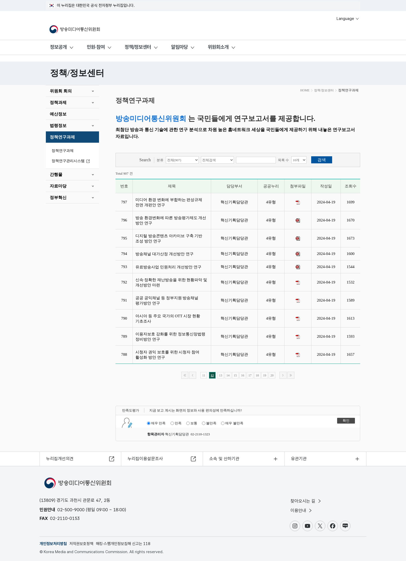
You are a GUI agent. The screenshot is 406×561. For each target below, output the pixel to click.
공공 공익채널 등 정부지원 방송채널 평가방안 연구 (166, 300)
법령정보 (58, 125)
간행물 (56, 174)
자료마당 (58, 186)
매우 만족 (156, 423)
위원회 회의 (61, 91)
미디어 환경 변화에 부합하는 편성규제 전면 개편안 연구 (168, 202)
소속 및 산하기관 (224, 458)
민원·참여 (96, 47)
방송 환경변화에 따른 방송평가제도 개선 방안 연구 (170, 220)
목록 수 (283, 160)
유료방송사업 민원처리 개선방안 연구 (169, 267)
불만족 (209, 423)
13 (220, 375)
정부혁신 (58, 197)
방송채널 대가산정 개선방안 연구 (165, 254)
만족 (176, 423)
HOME (304, 90)
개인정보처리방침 (53, 543)
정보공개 (58, 47)
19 (264, 375)
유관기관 (299, 458)
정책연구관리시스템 (71, 161)
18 (257, 375)
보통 (191, 423)
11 (203, 375)
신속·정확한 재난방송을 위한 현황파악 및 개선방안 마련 (171, 282)
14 (227, 375)
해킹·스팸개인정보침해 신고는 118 (123, 543)
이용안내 (301, 510)
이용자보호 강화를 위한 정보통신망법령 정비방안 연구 (170, 336)
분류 (160, 160)
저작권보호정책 (81, 543)
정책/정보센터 (138, 47)
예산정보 (58, 114)
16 (242, 375)
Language (348, 18)
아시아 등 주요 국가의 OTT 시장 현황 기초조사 (167, 318)
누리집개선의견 (60, 458)
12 (212, 375)
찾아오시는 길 (306, 501)
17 (249, 375)
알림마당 (179, 47)
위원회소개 (218, 47)
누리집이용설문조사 (145, 458)
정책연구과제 (62, 137)
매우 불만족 (232, 423)
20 (271, 375)
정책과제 (58, 102)
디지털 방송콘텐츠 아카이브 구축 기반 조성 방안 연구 (168, 238)
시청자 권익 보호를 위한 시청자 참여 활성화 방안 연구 (167, 354)
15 (235, 375)
